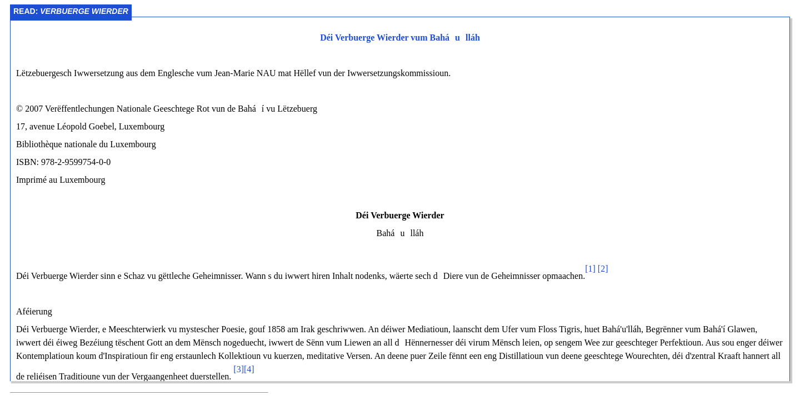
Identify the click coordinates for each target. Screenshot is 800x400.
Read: (70, 11)
